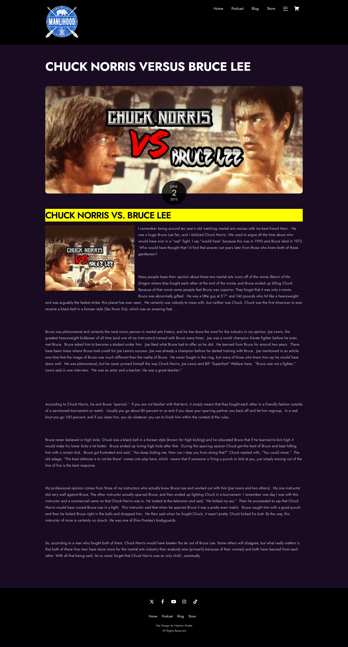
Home (218, 8)
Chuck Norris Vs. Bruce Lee (108, 215)
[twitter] (151, 601)
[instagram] (184, 601)
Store (271, 8)
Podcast (237, 8)
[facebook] (162, 601)
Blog (255, 8)
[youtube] (173, 601)
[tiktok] (195, 601)
